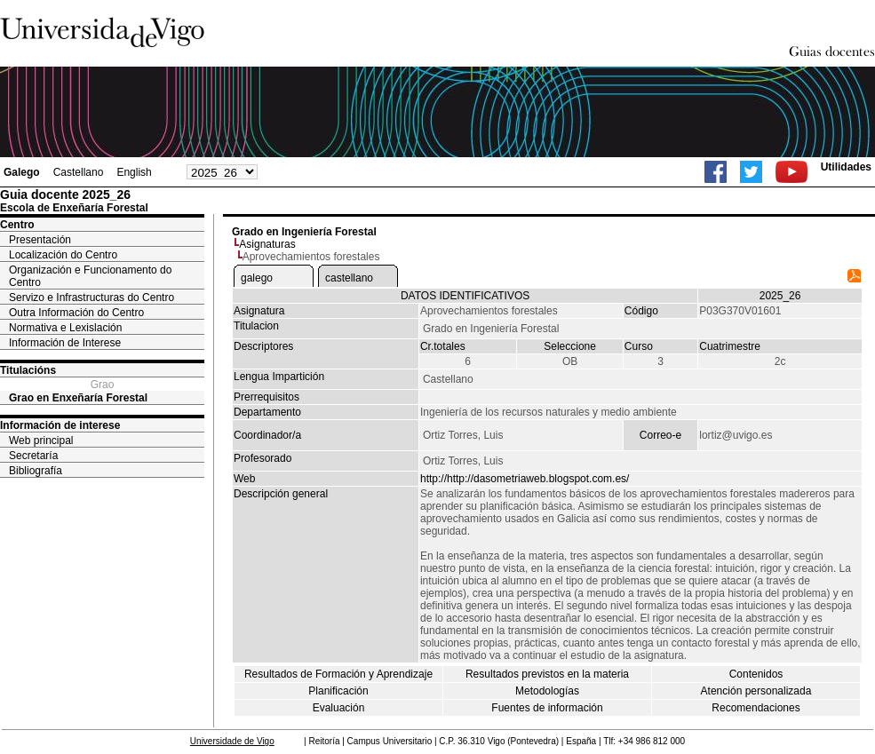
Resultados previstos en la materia (547, 674)
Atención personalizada (756, 691)
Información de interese (60, 425)
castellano (349, 278)
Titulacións (28, 370)
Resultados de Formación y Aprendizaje (338, 674)
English (133, 172)
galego (257, 278)
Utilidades (846, 167)
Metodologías (547, 691)
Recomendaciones (755, 708)
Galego (22, 172)
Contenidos (756, 674)
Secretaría (33, 455)
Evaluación (339, 708)
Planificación (338, 691)
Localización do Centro (63, 255)
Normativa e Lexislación (65, 327)
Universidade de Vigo (232, 741)
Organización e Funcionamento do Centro (90, 276)
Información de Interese (65, 343)
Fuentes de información (546, 708)
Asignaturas (267, 244)
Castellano (78, 172)
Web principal (41, 440)
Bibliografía (35, 470)
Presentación (40, 240)
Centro (17, 224)
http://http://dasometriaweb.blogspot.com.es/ (524, 478)
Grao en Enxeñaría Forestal (78, 398)
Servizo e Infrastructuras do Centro (91, 297)
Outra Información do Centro (76, 312)
